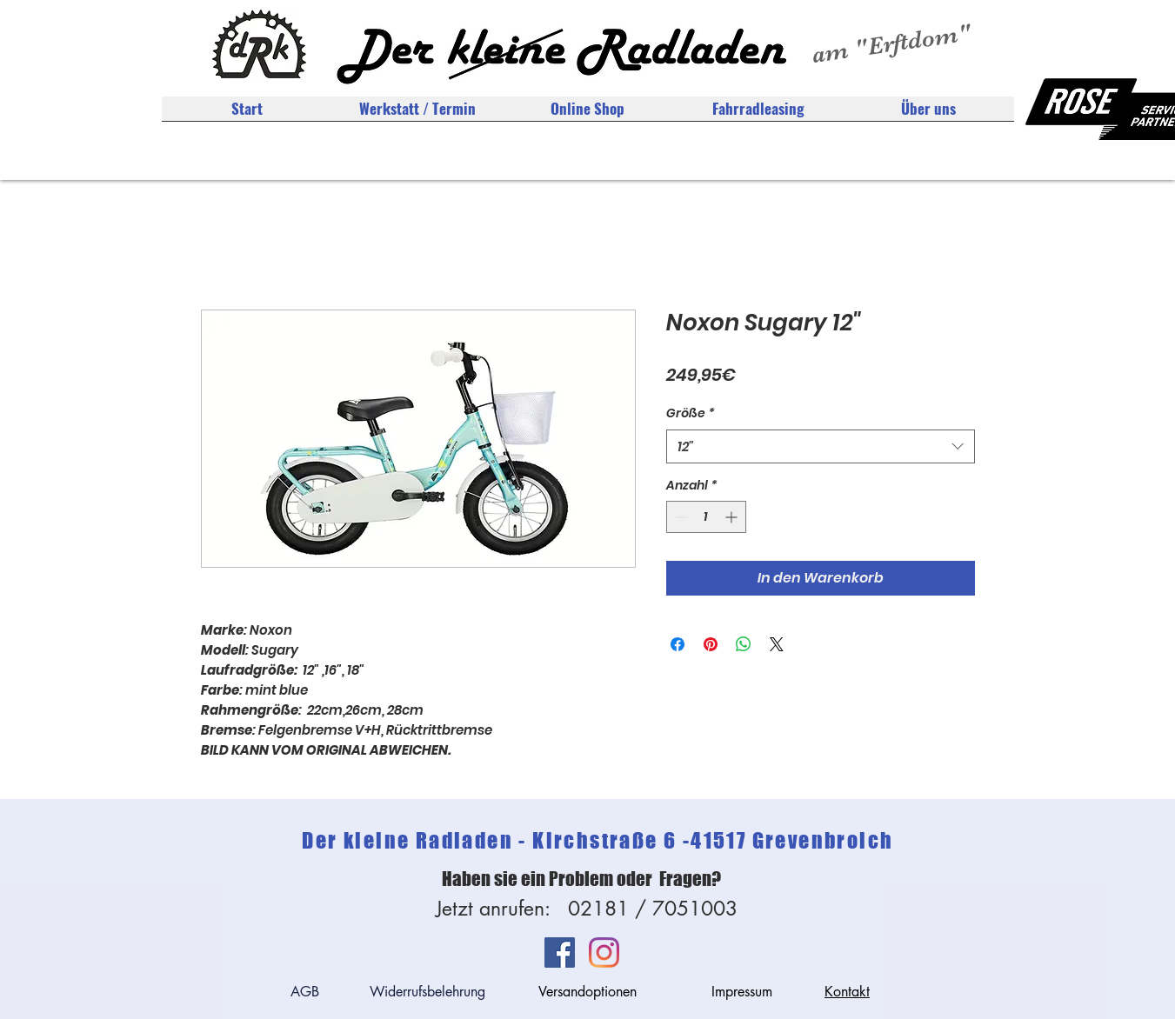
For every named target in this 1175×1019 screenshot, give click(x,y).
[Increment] (733, 517)
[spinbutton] (706, 517)
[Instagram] (604, 952)
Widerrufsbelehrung (427, 991)
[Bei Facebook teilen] (677, 644)
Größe (690, 413)
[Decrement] (680, 517)
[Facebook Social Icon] (559, 952)
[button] (929, 114)
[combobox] (820, 446)
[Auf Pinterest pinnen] (710, 644)
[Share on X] (776, 644)
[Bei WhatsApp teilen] (743, 644)
